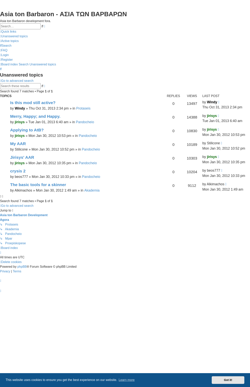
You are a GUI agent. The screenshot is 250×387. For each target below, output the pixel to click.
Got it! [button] (228, 380)
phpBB (22, 266)
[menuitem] (14, 36)
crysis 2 (18, 171)
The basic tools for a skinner (38, 184)
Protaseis (83, 108)
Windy (20, 108)
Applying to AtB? (27, 130)
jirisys (20, 122)
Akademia (92, 190)
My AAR (18, 143)
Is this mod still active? (32, 102)
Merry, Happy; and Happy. (35, 116)
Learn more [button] (127, 380)
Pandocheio (85, 122)
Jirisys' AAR (22, 157)
